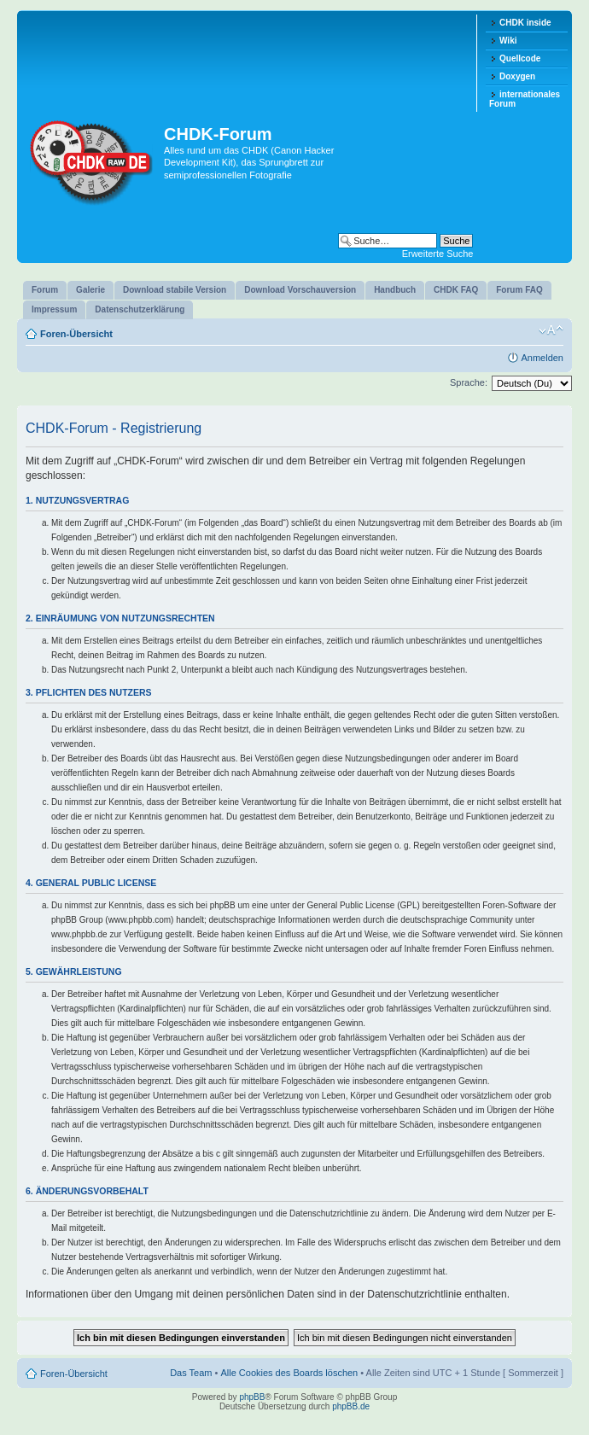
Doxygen (517, 76)
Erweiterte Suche (438, 253)
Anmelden (542, 358)
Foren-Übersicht (76, 334)
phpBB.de (351, 1406)
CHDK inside (525, 22)
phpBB (252, 1397)
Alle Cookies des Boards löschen (289, 1373)
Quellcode (519, 58)
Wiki (507, 40)
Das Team (191, 1373)
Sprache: (468, 382)
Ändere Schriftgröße (551, 330)
